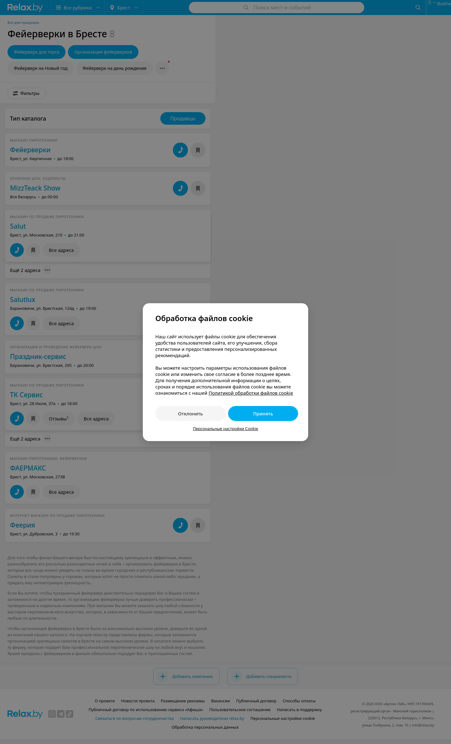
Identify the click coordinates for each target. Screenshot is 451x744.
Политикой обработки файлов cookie (251, 393)
